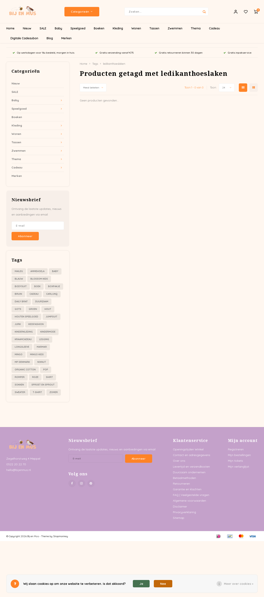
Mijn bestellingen (239, 455)
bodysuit (21, 286)
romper (20, 377)
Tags (95, 63)
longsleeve (22, 346)
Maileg (19, 271)
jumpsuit (51, 316)
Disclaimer (180, 506)
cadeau (34, 293)
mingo (18, 354)
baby (55, 271)
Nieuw (27, 28)
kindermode (47, 331)
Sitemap (178, 517)
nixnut (41, 361)
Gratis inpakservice (237, 52)
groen (33, 309)
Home (10, 28)
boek (37, 286)
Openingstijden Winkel (188, 449)
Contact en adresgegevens (191, 455)
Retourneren (181, 483)
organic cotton (25, 369)
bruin (18, 293)
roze (35, 377)
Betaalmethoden (184, 478)
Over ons (179, 460)
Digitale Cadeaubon (24, 38)
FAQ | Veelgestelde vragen (191, 495)
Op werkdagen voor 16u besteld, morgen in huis (43, 52)
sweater (20, 392)
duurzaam (41, 301)
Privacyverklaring (184, 512)
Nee (163, 584)
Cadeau (214, 28)
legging (44, 339)
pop (45, 369)
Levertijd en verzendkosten (191, 466)
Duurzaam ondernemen (189, 472)
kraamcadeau (23, 339)
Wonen (136, 28)
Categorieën (82, 11)
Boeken (99, 28)
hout (47, 309)
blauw (19, 278)
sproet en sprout (43, 384)
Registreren (236, 449)
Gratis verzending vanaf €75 (114, 52)
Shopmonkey (60, 536)
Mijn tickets (235, 460)
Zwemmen (175, 28)
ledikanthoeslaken (114, 63)
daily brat (21, 301)
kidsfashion (36, 324)
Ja (141, 584)
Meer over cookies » (238, 584)
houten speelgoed (26, 316)
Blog (50, 38)
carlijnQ (52, 293)
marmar (42, 346)
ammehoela (37, 271)
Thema (196, 28)
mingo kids (37, 354)
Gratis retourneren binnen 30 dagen (179, 52)
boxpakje (54, 286)
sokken (19, 384)
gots (18, 309)
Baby (58, 28)
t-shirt (37, 392)
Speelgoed (78, 28)
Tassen (154, 28)
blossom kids (39, 278)
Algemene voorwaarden (189, 500)
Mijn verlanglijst (238, 466)
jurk (18, 324)
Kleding (118, 28)
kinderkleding (24, 331)
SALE (43, 28)
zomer (54, 392)
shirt (49, 377)
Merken (66, 38)
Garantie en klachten (187, 489)
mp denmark (22, 361)
